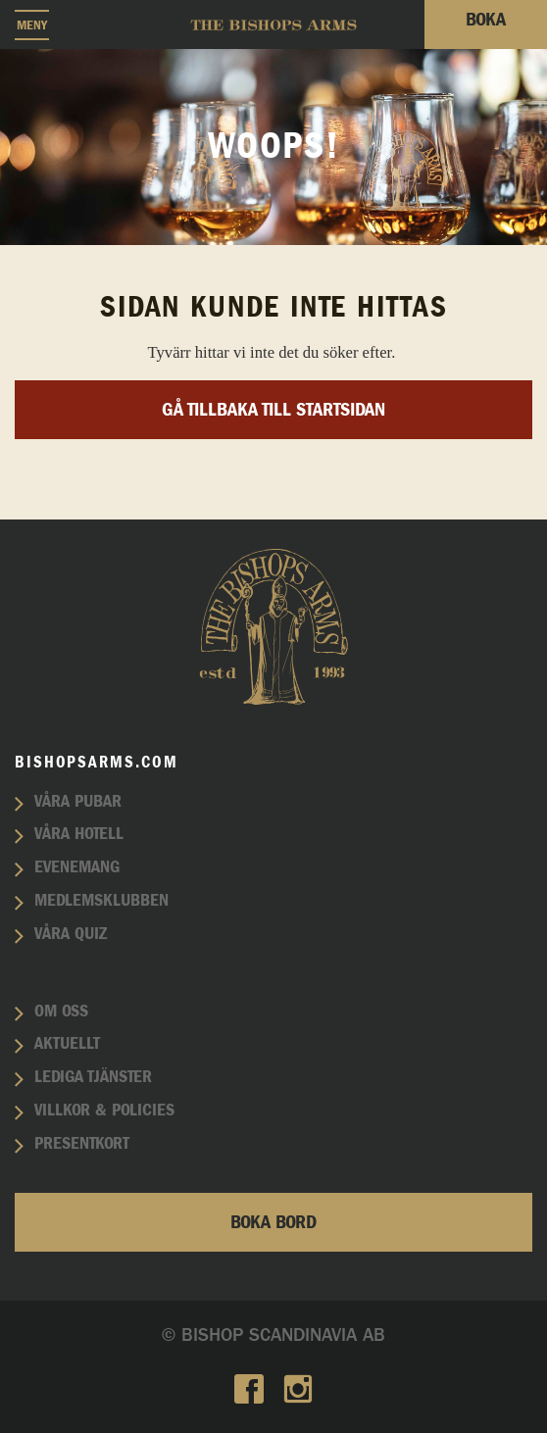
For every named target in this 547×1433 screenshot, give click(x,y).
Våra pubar (78, 802)
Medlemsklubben (101, 901)
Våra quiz (70, 934)
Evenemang (77, 867)
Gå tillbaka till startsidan (273, 410)
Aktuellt (67, 1044)
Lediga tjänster (93, 1077)
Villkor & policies (104, 1110)
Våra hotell (79, 834)
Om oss (61, 1011)
